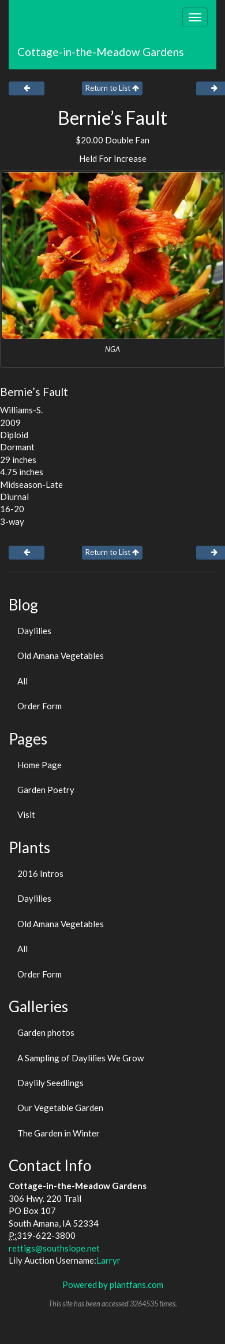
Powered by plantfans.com (112, 1284)
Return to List (112, 87)
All (22, 681)
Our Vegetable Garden (60, 1107)
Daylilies (34, 630)
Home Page (39, 765)
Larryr (108, 1260)
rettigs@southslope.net (54, 1248)
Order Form (39, 706)
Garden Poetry (45, 789)
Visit (26, 814)
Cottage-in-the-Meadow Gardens (100, 51)
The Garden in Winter (58, 1133)
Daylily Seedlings (50, 1083)
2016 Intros (40, 873)
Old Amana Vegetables (60, 655)
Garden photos (45, 1032)
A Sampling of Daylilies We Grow (80, 1058)
